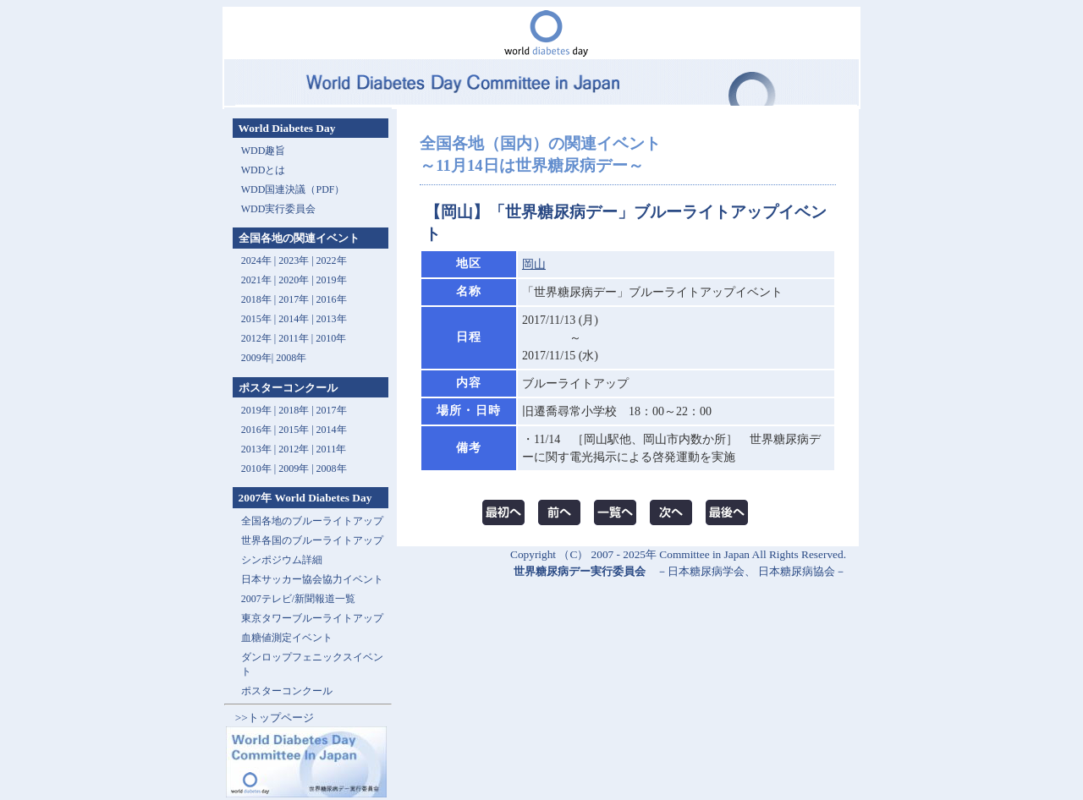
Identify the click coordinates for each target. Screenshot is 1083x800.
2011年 (293, 338)
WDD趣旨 (263, 150)
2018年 (256, 299)
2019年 (331, 280)
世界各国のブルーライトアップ (312, 540)
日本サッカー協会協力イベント (312, 579)
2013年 (331, 319)
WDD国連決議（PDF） (293, 189)
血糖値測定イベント (287, 638)
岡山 (534, 264)
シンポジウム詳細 (281, 560)
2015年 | (297, 430)
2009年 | (297, 468)
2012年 (256, 338)
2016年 (331, 299)
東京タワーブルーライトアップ (312, 618)
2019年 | (259, 410)
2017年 (293, 299)
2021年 (256, 280)
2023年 (293, 260)
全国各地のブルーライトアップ (312, 521)
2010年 (331, 338)
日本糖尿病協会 (796, 571)
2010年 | (259, 468)
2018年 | (297, 410)
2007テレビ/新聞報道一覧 (298, 599)
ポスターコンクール (287, 691)
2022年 (331, 260)
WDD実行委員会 (278, 209)
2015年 (256, 319)
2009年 (256, 358)
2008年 (291, 358)
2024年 (256, 260)
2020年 (293, 280)
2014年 (293, 319)
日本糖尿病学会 (706, 571)
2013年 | (259, 449)
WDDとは (263, 170)
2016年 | (259, 430)
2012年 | (297, 449)
